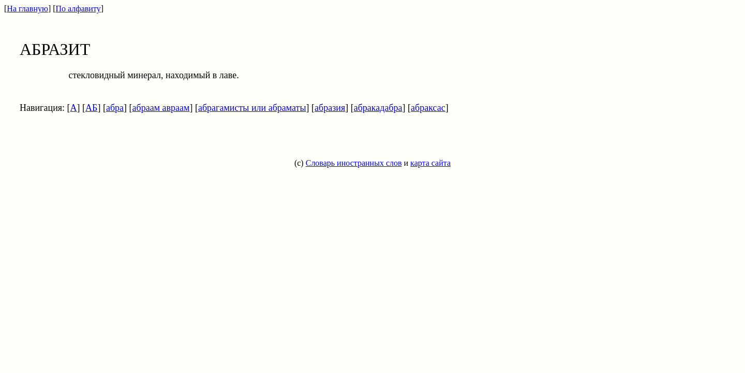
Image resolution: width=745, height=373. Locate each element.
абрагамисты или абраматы (252, 108)
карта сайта (430, 163)
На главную (27, 8)
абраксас (428, 108)
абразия (330, 108)
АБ (91, 108)
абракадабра (378, 108)
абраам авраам (161, 108)
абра (115, 108)
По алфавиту (78, 8)
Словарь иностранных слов (354, 163)
